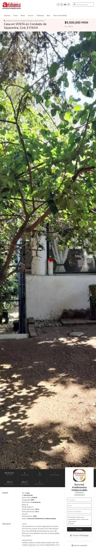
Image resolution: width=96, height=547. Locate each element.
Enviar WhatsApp (79, 535)
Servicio (30, 15)
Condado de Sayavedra (12, 21)
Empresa (7, 15)
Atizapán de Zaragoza (26, 21)
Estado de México (39, 21)
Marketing (40, 15)
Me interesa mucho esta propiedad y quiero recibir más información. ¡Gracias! (79, 520)
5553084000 (79, 493)
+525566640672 (79, 495)
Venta (15, 15)
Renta (23, 15)
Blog (48, 15)
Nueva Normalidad (60, 15)
